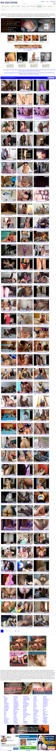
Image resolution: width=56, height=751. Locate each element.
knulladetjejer (16, 709)
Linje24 (4, 69)
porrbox (24, 700)
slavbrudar (35, 718)
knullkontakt (25, 696)
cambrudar (45, 711)
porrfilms (25, 702)
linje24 (14, 714)
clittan (44, 713)
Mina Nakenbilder (43, 69)
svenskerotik (36, 710)
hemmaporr (45, 705)
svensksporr (35, 711)
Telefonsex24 (32, 69)
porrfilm (35, 698)
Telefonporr (37, 69)
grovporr (35, 709)
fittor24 (44, 716)
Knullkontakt (29, 72)
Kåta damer (37, 74)
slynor (34, 717)
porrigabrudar (26, 703)
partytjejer (25, 706)
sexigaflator (15, 722)
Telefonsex (17, 69)
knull (34, 707)
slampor (25, 710)
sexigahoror (25, 722)
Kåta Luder (6, 72)
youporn (35, 705)
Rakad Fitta (41, 72)
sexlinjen (6, 721)
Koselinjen (28, 69)
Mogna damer (32, 74)
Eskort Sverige (49, 69)
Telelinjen (7, 69)
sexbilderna (6, 703)
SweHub (6, 698)
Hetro (44, 1)
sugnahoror (6, 706)
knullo (24, 717)
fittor (5, 714)
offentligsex (45, 721)
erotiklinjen (15, 706)
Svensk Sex (46, 72)
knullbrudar (45, 700)
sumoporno (45, 702)
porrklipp (44, 696)
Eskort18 (33, 71)
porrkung (45, 698)
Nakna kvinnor (14, 72)
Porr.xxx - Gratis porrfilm (28, 50)
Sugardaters (21, 74)
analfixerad (15, 702)
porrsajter (25, 709)
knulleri (24, 707)
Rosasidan (27, 71)
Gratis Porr (37, 72)
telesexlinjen (6, 707)
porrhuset (15, 718)
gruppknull (15, 707)
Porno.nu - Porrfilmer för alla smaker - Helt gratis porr (28, 48)
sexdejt (15, 721)
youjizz (34, 703)
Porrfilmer (50, 72)
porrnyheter (6, 718)
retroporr (35, 721)
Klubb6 (30, 71)
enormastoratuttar (27, 714)
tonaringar (6, 709)
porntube (45, 706)
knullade (35, 713)
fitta (5, 696)
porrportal (15, 720)
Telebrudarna (12, 69)
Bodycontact (38, 71)
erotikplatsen (45, 714)
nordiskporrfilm (26, 699)
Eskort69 (10, 72)
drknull (5, 713)
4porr (5, 711)
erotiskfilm (15, 698)
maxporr (15, 716)
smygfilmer (6, 705)
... (12, 631)
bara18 (24, 711)
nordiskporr (15, 703)
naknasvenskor (26, 698)
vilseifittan (35, 722)
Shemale (52, 1)
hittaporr (6, 699)
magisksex (35, 720)
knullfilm (15, 713)
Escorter (25, 72)
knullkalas (45, 718)
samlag (34, 696)
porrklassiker (26, 705)
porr (44, 707)
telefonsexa (15, 700)
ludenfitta (45, 720)
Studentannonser (21, 72)
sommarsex (25, 713)
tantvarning (6, 722)
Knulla (53, 72)
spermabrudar (46, 699)
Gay (48, 1)
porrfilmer (6, 710)
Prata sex (24, 69)
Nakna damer (26, 74)
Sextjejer (23, 71)
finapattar (25, 716)
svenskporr (45, 703)
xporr (34, 702)
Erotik (33, 72)
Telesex (20, 69)
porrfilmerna (35, 716)
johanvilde (15, 711)
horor (5, 716)
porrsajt (44, 709)
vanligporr (25, 721)
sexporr (15, 699)
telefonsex (15, 696)
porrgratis (35, 700)
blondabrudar (16, 705)
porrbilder (45, 722)
